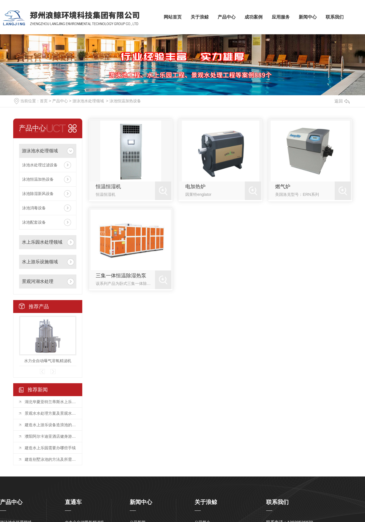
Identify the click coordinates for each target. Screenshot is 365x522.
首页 (44, 101)
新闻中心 (308, 17)
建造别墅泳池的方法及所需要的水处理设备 (50, 459)
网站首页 (173, 17)
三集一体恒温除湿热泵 (121, 275)
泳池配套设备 (34, 222)
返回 (342, 101)
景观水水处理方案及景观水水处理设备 (50, 413)
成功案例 (254, 17)
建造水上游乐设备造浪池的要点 (50, 425)
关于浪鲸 (200, 17)
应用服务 (281, 17)
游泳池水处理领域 (88, 101)
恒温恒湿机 (108, 186)
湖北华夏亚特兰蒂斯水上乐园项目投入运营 (50, 402)
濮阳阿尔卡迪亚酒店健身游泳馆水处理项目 (50, 436)
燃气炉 (282, 186)
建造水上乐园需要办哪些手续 (50, 448)
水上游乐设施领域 (40, 261)
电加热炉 (195, 186)
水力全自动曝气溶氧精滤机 (47, 360)
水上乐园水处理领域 (42, 242)
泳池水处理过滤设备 (40, 165)
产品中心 (227, 17)
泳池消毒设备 (34, 208)
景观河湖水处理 (37, 281)
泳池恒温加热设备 (125, 101)
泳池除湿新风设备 (38, 193)
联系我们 (335, 17)
